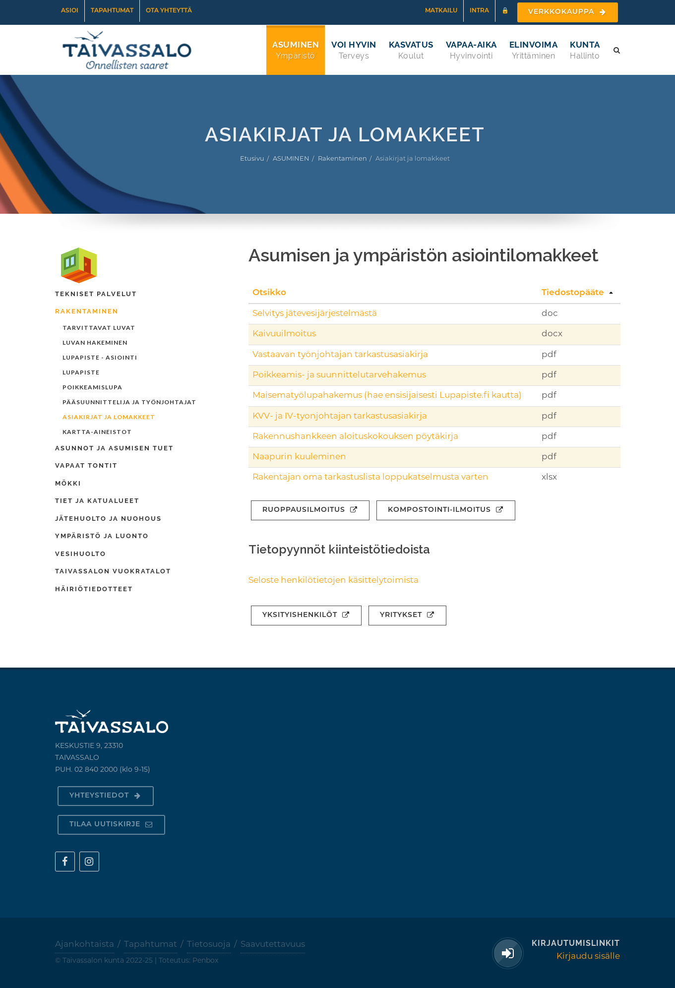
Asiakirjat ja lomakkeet (108, 417)
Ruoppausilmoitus (310, 510)
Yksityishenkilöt (306, 615)
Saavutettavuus (273, 944)
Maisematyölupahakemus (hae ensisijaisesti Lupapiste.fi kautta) (387, 395)
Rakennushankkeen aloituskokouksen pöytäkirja (355, 436)
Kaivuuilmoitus (284, 334)
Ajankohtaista (84, 944)
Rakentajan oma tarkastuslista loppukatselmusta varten (370, 477)
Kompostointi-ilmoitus (446, 510)
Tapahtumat (112, 11)
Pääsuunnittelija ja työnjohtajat (129, 402)
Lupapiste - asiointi (99, 357)
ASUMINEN (291, 159)
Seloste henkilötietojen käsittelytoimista (333, 580)
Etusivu (252, 159)
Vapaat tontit (86, 465)
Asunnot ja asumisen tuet (114, 448)
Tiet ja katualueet (97, 500)
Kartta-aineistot (97, 431)
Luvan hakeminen (94, 342)
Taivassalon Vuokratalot (113, 571)
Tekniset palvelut (96, 294)
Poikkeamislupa (92, 387)
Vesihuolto (80, 553)
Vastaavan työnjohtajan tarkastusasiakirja (340, 355)
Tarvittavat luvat (98, 327)
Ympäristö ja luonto (102, 536)
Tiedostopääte (573, 293)
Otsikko (269, 293)
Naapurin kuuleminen (299, 457)
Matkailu (441, 11)
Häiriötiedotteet (94, 589)
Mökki (68, 483)
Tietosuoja (209, 944)
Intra (479, 11)
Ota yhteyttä (169, 11)
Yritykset (407, 615)
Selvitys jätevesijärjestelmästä (314, 313)
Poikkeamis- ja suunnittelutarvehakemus (339, 375)
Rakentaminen (342, 159)
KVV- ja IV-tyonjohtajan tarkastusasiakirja (339, 416)
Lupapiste (81, 372)
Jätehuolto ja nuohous (108, 518)
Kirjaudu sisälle (588, 956)
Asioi (69, 11)
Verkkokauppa (567, 12)
